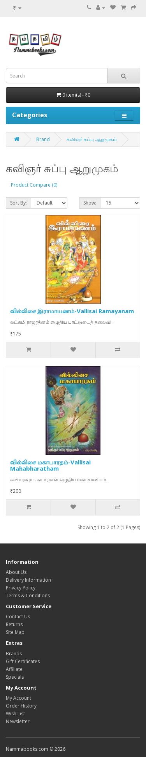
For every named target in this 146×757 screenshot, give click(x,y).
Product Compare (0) (34, 185)
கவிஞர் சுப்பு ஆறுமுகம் (92, 139)
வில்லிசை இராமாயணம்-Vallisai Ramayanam (72, 311)
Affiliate (14, 669)
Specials (15, 677)
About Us (16, 572)
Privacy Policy (20, 587)
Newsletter (18, 721)
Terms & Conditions (28, 595)
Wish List (15, 713)
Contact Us (18, 616)
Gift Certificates (23, 661)
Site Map (15, 632)
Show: (89, 202)
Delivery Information (28, 580)
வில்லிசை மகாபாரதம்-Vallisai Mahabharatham (50, 465)
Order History (21, 705)
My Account (18, 698)
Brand (43, 139)
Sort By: (18, 202)
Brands (14, 653)
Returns (14, 624)
